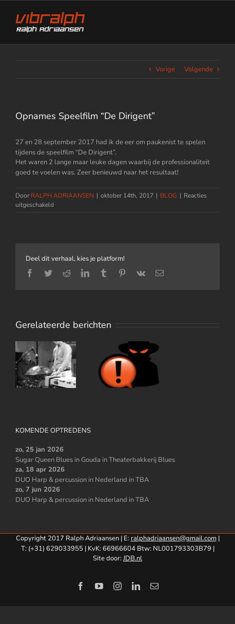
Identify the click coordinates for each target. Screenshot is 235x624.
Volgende (198, 69)
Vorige (165, 69)
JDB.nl (132, 558)
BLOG (168, 195)
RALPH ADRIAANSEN (62, 195)
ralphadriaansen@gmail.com (174, 538)
